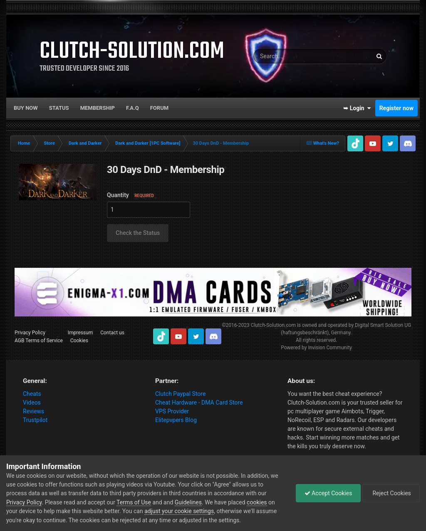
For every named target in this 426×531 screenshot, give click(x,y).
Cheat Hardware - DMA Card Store (199, 402)
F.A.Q (132, 108)
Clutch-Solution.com (273, 325)
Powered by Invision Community (316, 348)
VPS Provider (172, 411)
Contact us (112, 333)
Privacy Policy (30, 333)
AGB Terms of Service (39, 340)
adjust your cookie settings (179, 511)
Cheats (32, 393)
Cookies (79, 340)
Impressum (80, 333)
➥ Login (357, 108)
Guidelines (188, 502)
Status (59, 108)
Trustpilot (35, 420)
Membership (97, 108)
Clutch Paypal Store (180, 393)
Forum (159, 108)
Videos (32, 402)
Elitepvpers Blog (176, 420)
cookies (257, 502)
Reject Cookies (391, 493)
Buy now (26, 108)
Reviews (33, 411)
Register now (396, 108)
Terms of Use (133, 502)
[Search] (290, 56)
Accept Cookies (328, 493)
